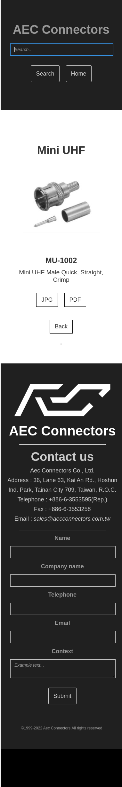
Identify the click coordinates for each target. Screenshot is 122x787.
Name (62, 538)
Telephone (62, 594)
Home (78, 73)
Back (61, 326)
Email (62, 623)
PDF (75, 300)
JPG (47, 300)
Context (62, 651)
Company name (62, 566)
